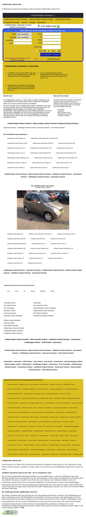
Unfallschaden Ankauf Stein (11, 4)
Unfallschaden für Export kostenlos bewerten (42, 501)
